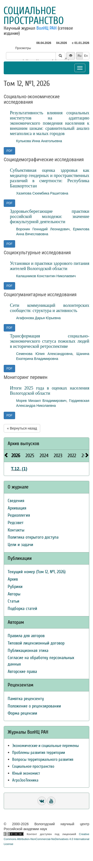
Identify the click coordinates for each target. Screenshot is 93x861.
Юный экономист (26, 773)
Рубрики (15, 586)
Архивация (17, 508)
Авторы (14, 594)
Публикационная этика (28, 650)
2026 (15, 455)
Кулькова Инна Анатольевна (39, 141)
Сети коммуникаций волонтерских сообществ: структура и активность (49, 308)
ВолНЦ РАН (46, 28)
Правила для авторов (26, 635)
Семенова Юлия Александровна (44, 354)
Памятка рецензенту (26, 698)
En (86, 56)
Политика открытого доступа (33, 537)
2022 (72, 455)
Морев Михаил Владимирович (41, 401)
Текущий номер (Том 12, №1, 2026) (36, 571)
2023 (58, 455)
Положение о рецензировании (34, 706)
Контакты (16, 530)
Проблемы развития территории (38, 752)
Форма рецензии (22, 713)
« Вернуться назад (22, 428)
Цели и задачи (20, 544)
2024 (44, 455)
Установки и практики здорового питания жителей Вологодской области (49, 266)
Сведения (16, 500)
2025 (30, 455)
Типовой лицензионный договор (36, 643)
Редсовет (16, 522)
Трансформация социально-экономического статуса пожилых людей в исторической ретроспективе (49, 341)
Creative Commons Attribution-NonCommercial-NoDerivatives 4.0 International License (46, 839)
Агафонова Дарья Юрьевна (38, 318)
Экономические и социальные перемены (45, 745)
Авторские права (22, 671)
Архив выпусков (23, 443)
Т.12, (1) (19, 468)
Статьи (13, 601)
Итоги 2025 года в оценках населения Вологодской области (49, 391)
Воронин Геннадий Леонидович (43, 229)
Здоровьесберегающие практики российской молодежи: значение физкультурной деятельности (49, 216)
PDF (9, 151)
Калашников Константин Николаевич (46, 276)
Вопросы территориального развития (42, 759)
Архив (13, 579)
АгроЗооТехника (25, 780)
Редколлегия (19, 515)
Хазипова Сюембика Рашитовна (42, 193)
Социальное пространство (33, 16)
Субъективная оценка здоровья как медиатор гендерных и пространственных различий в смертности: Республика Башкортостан (49, 178)
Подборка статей (22, 608)
